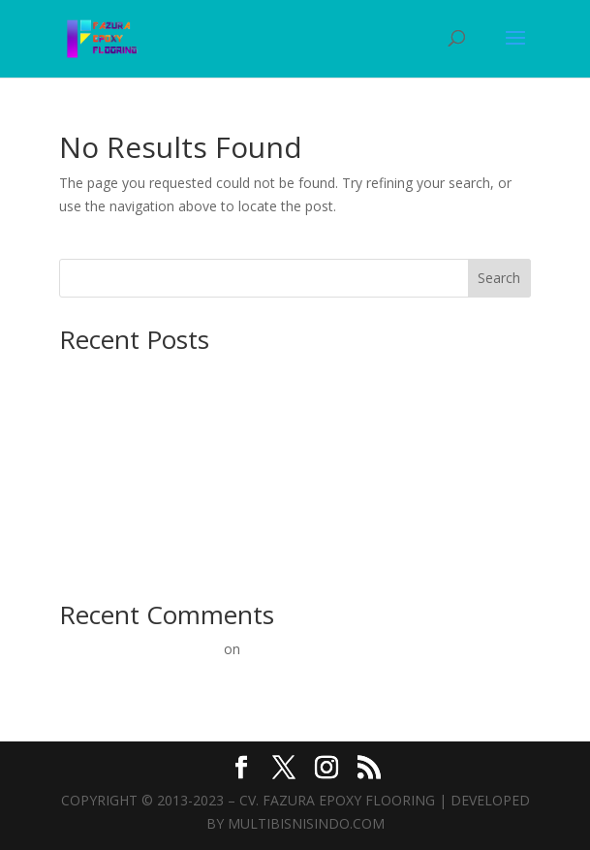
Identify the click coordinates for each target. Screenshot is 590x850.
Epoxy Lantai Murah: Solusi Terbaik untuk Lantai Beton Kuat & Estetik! (278, 560)
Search (499, 277)
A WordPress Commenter (139, 649)
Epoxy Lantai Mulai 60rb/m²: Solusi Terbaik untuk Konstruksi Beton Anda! (287, 530)
